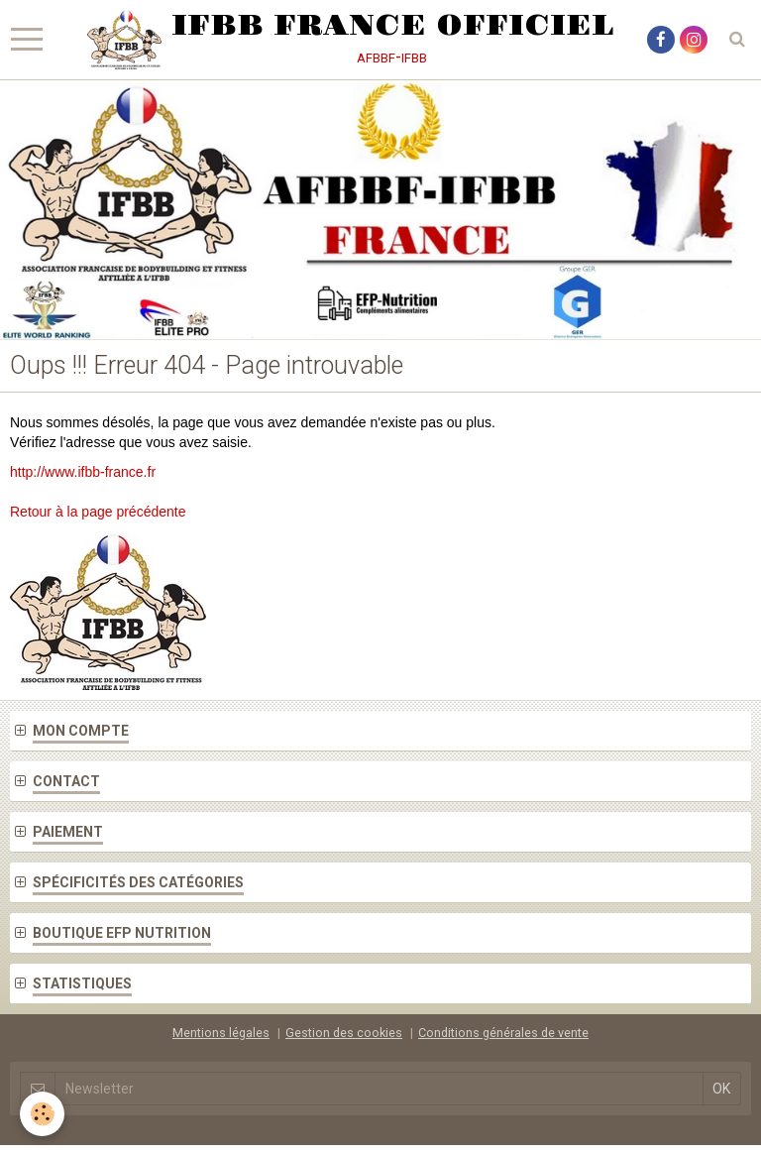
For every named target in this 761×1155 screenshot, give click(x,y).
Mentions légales (221, 1032)
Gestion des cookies (343, 1032)
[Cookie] (42, 1114)
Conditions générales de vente (503, 1032)
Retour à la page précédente (97, 512)
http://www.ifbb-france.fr (83, 472)
